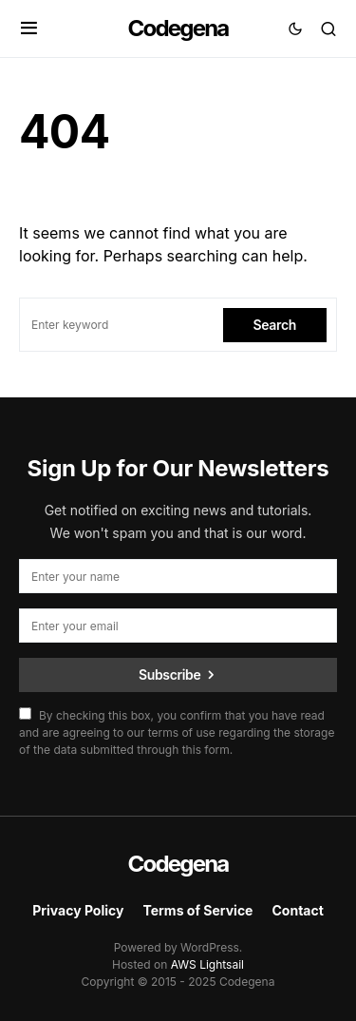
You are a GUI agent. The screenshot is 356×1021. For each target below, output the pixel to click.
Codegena (178, 28)
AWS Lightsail (207, 964)
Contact (297, 910)
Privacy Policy (77, 910)
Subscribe (169, 674)
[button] (29, 28)
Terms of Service (197, 910)
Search (274, 325)
